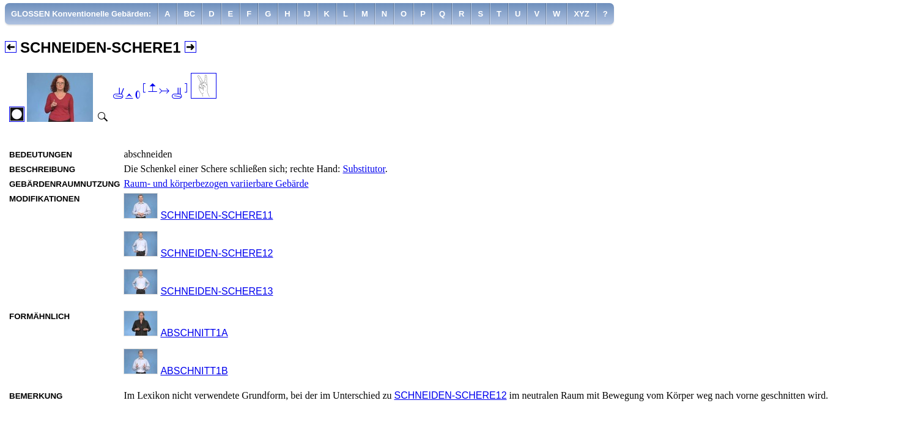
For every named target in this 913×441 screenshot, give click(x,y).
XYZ (581, 13)
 (149, 92)
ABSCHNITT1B (193, 371)
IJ (307, 13)
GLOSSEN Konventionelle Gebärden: (81, 13)
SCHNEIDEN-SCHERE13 (216, 291)
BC (189, 13)
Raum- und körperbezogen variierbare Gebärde (216, 183)
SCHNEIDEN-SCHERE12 (216, 253)
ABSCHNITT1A (193, 333)
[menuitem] (81, 13)
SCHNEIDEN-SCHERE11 (216, 215)
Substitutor (363, 169)
